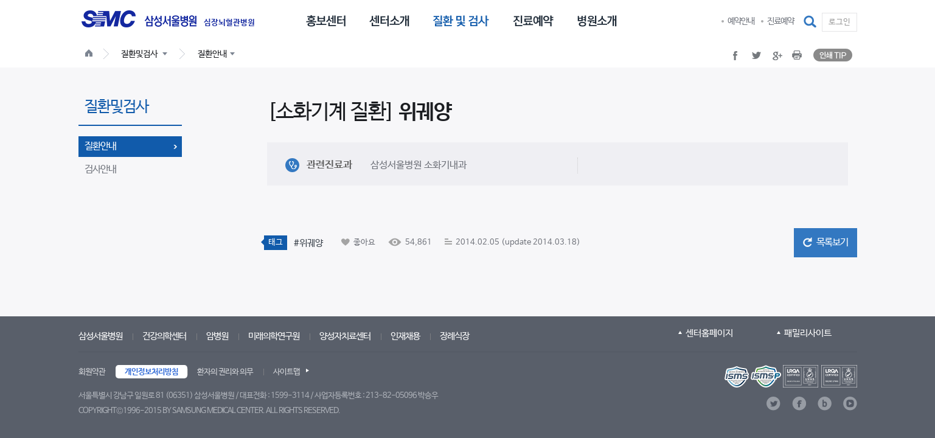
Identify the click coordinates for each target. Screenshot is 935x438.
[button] (811, 22)
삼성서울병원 (100, 336)
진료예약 (780, 21)
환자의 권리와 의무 (225, 372)
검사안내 (100, 169)
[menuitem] (326, 20)
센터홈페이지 (709, 333)
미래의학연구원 (273, 336)
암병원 (217, 336)
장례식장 (454, 336)
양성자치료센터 (344, 336)
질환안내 (100, 146)
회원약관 (91, 372)
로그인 (839, 22)
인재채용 (405, 336)
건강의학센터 (164, 336)
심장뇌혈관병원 (229, 23)
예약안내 (741, 21)
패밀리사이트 (808, 333)
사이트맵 (286, 372)
